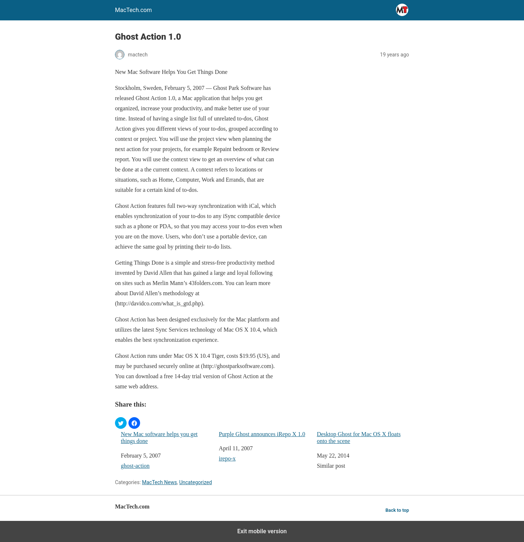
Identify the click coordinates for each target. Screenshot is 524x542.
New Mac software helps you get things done (159, 437)
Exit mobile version (262, 531)
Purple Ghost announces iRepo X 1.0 (262, 434)
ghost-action (135, 466)
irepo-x (227, 458)
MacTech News (159, 482)
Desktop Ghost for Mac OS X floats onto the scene (359, 437)
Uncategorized (195, 482)
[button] (121, 423)
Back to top (397, 510)
